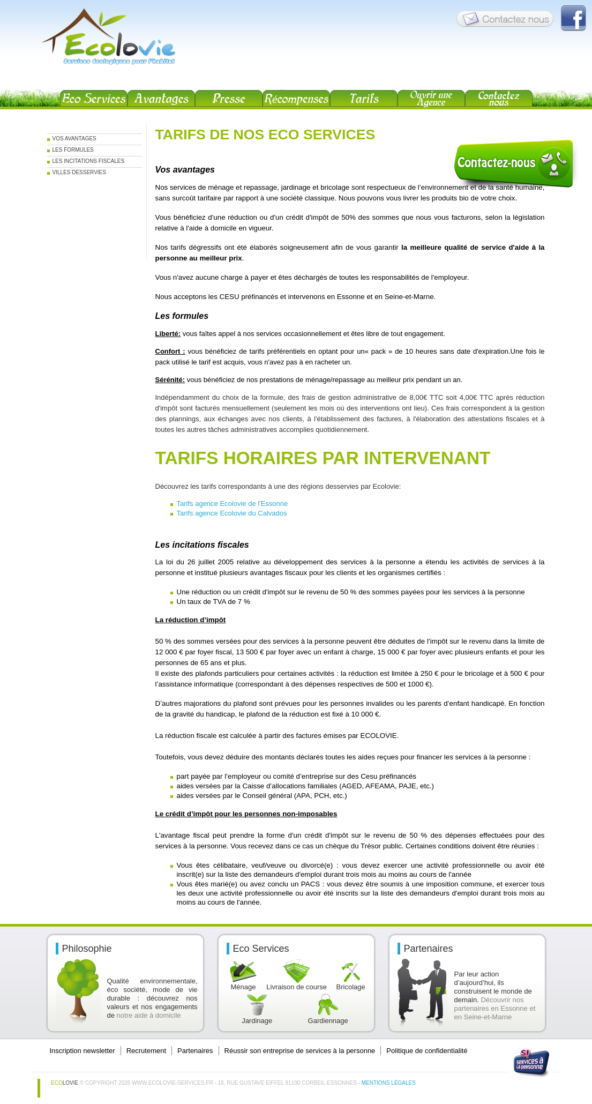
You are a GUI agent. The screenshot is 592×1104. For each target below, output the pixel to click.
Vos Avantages (74, 138)
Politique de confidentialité (426, 1051)
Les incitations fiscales (89, 161)
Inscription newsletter (82, 1051)
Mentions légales (389, 1083)
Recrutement (146, 1051)
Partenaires (195, 1051)
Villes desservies (79, 172)
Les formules (73, 150)
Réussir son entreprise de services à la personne (300, 1051)
